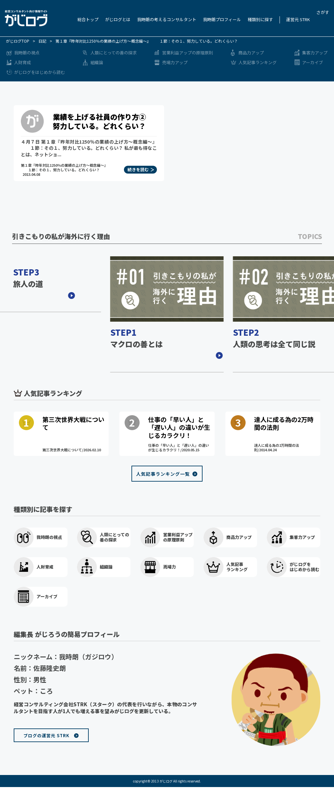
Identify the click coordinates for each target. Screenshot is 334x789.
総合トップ (88, 19)
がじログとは (117, 19)
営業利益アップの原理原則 (187, 52)
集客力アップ (314, 52)
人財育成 (22, 62)
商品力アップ (251, 52)
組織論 (96, 62)
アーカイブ (312, 62)
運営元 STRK (298, 19)
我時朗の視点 (26, 52)
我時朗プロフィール (222, 19)
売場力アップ (175, 62)
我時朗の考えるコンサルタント (166, 19)
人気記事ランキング (257, 62)
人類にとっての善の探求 (113, 52)
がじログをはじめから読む (39, 72)
